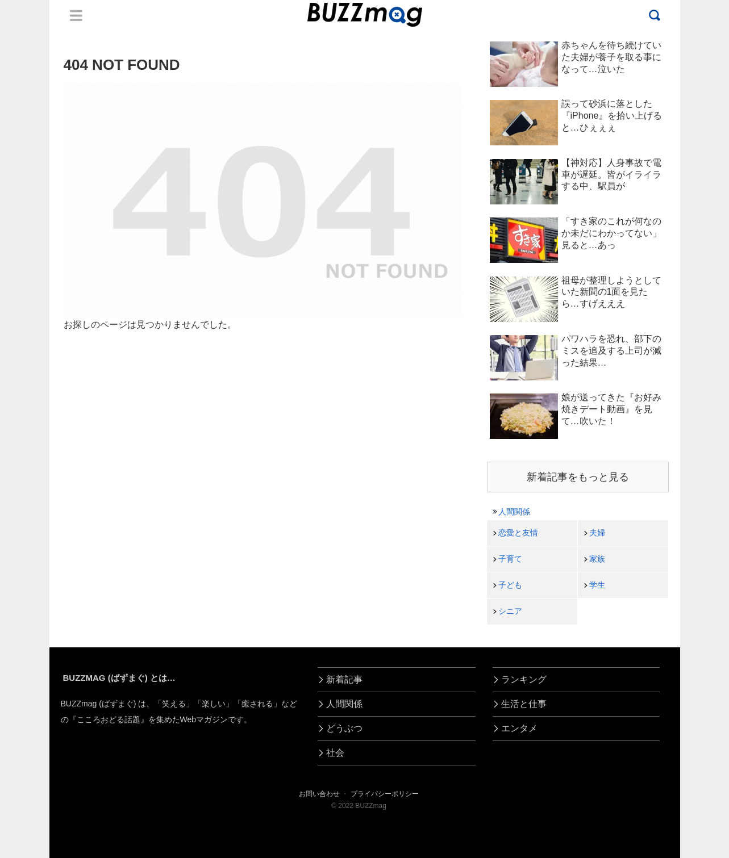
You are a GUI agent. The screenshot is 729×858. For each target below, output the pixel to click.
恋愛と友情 (518, 532)
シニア (510, 611)
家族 (597, 558)
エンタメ (519, 728)
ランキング (524, 679)
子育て (510, 558)
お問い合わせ (319, 794)
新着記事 (344, 679)
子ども (510, 584)
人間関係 (514, 511)
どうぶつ (344, 728)
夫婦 (597, 532)
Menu (76, 15)
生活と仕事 (524, 704)
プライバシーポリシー (385, 794)
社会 (335, 752)
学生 (597, 584)
